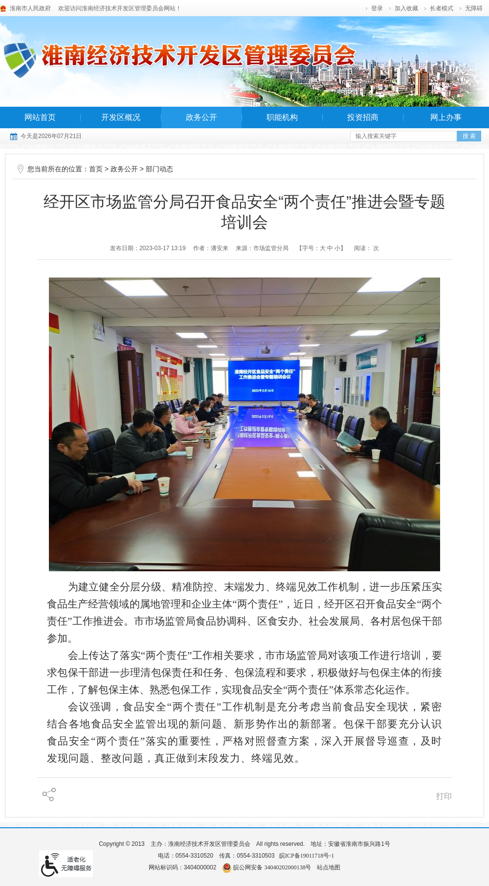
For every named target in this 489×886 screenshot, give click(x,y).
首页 (96, 169)
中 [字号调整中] (330, 248)
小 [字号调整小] (337, 248)
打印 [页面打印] (444, 796)
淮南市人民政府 (30, 8)
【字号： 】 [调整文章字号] (321, 248)
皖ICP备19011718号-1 (306, 855)
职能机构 (282, 117)
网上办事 (446, 117)
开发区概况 (120, 117)
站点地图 (328, 867)
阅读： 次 (366, 248)
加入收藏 (406, 8)
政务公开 (201, 117)
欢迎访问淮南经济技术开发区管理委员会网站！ (119, 8)
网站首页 (40, 117)
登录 (377, 8)
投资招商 (362, 117)
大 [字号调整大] (323, 248)
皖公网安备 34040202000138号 (266, 867)
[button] (442, 8)
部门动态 (159, 169)
